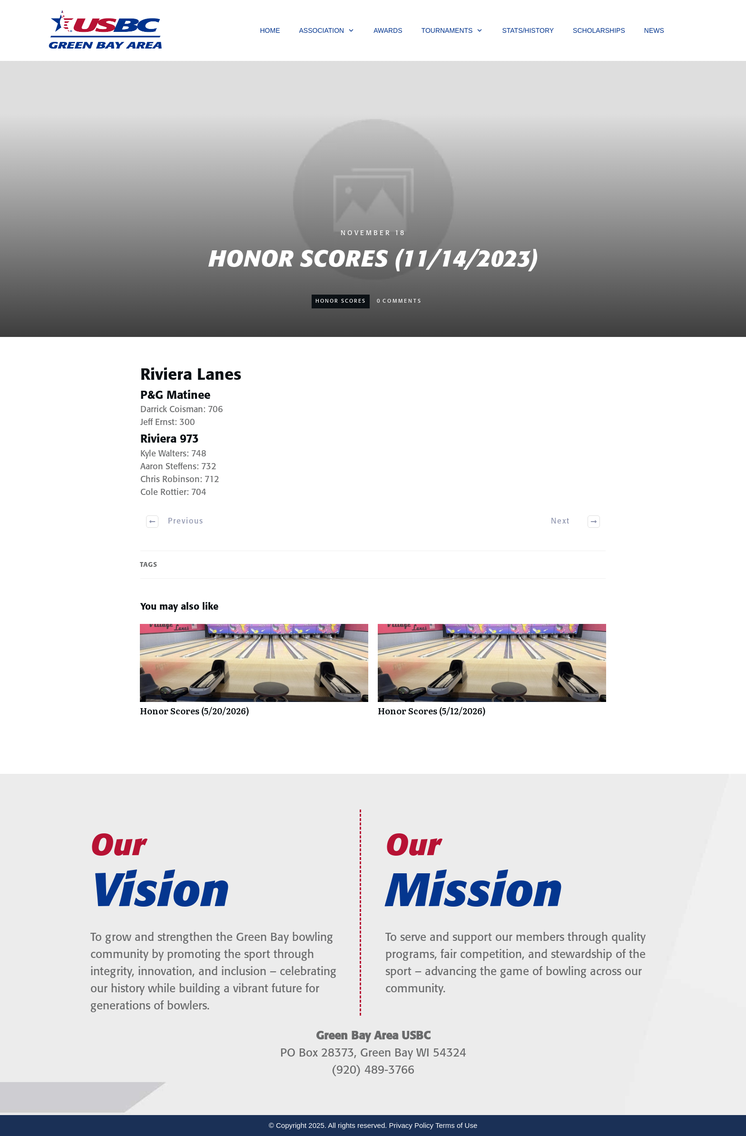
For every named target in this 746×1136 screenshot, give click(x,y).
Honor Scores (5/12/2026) (492, 675)
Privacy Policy (411, 1125)
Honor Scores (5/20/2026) (254, 675)
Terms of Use (456, 1125)
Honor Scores (340, 301)
